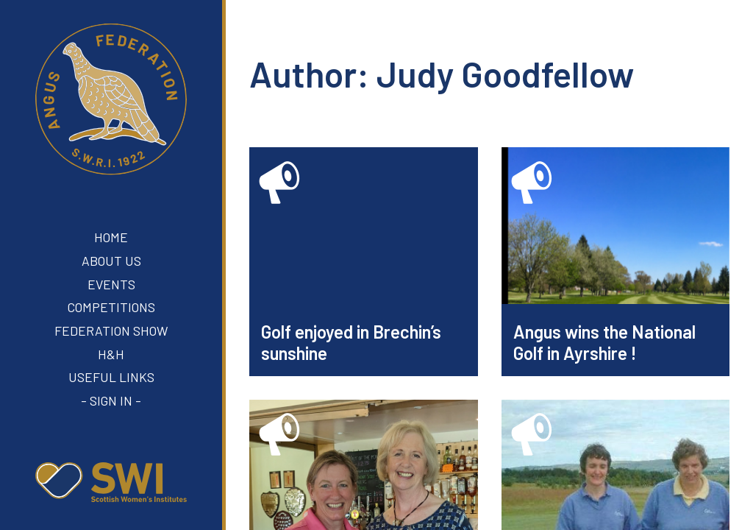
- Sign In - (111, 400)
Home (111, 237)
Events (111, 284)
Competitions (111, 307)
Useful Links (111, 377)
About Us (111, 260)
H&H (111, 354)
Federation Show (111, 330)
